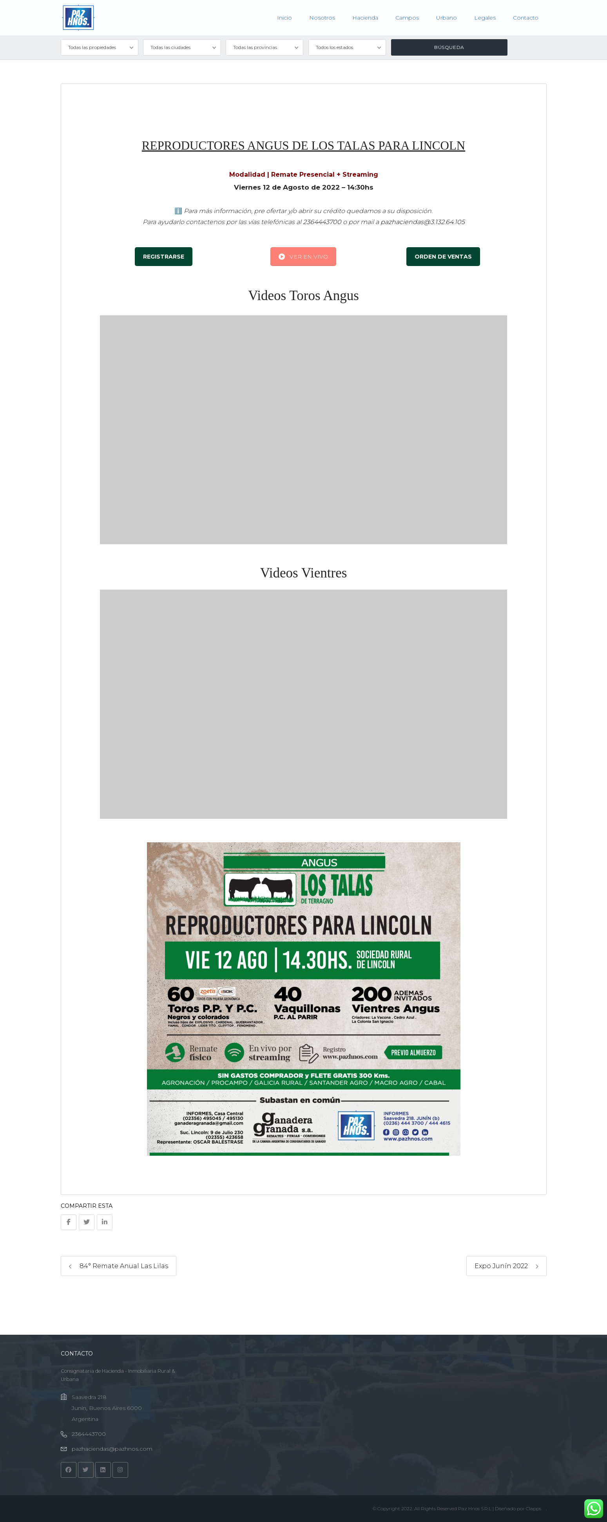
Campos (407, 17)
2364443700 (322, 222)
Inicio (284, 17)
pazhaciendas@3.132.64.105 (423, 222)
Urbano (446, 17)
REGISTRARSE (163, 256)
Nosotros (322, 17)
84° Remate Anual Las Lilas (118, 1266)
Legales (485, 17)
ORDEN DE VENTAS (443, 256)
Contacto (525, 17)
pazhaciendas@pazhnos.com (112, 1448)
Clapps (533, 1508)
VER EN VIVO (303, 256)
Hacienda (365, 17)
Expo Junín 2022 (506, 1266)
